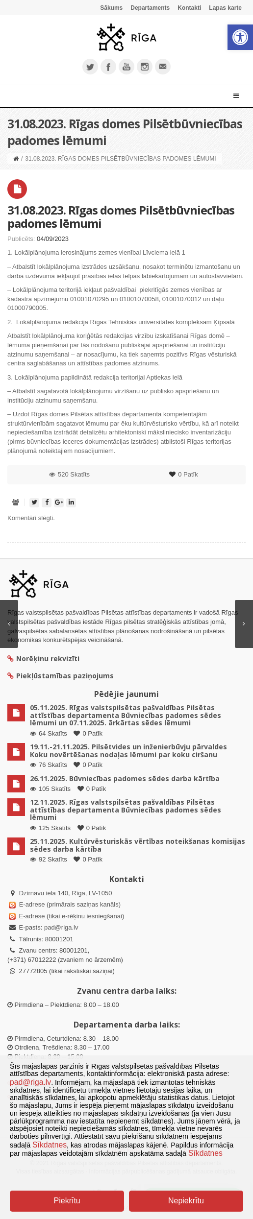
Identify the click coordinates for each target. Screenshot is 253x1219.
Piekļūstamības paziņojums (60, 675)
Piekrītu (67, 1200)
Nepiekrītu (186, 1200)
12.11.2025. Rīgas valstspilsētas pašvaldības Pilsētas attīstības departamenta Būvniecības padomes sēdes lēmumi (125, 809)
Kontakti (189, 7)
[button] (240, 37)
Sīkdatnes (49, 1145)
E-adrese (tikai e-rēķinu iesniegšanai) (70, 916)
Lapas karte (225, 7)
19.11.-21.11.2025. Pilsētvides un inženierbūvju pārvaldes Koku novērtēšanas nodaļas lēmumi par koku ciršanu (128, 750)
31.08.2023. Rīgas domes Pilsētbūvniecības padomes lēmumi (120, 216)
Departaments (150, 7)
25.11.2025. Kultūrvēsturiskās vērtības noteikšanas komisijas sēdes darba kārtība (137, 845)
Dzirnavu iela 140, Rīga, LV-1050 (65, 893)
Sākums (111, 7)
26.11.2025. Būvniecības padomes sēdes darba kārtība (125, 778)
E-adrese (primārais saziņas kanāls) (70, 904)
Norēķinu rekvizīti (43, 658)
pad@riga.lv (61, 927)
